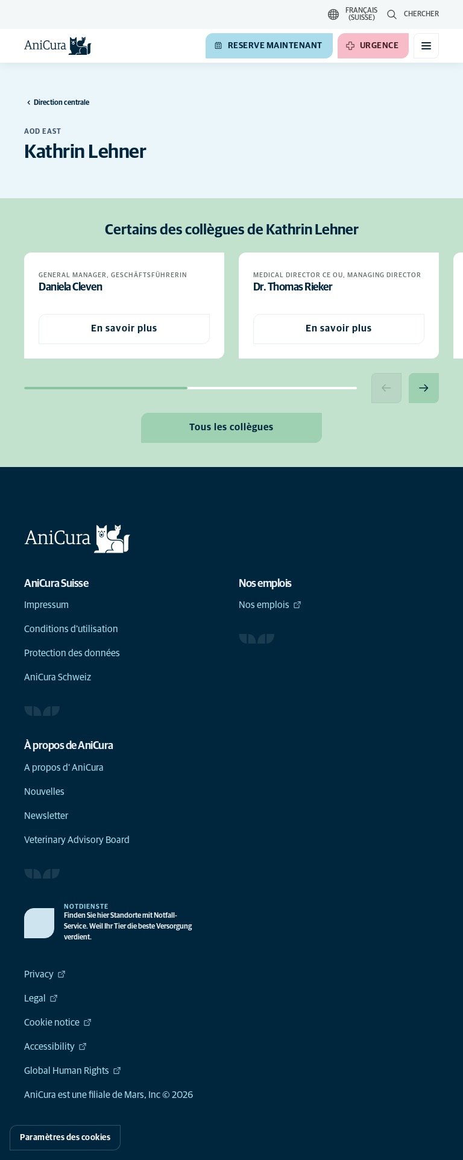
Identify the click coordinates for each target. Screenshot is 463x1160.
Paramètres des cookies (65, 1137)
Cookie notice (58, 1022)
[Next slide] (424, 388)
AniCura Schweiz (57, 677)
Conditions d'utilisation (71, 629)
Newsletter (46, 816)
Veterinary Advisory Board (77, 840)
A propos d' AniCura (64, 768)
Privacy (45, 974)
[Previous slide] (386, 388)
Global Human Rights (72, 1071)
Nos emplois (270, 605)
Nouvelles (44, 792)
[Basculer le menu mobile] (426, 45)
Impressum (46, 605)
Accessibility (55, 1047)
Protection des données (72, 653)
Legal (41, 998)
